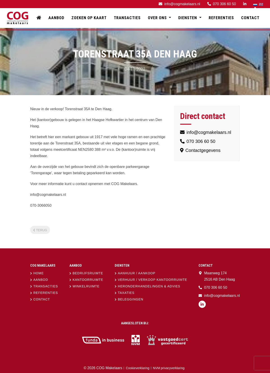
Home (38, 273)
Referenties (221, 18)
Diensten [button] (188, 18)
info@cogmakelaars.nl (205, 132)
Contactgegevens (200, 150)
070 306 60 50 (197, 141)
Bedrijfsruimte (88, 273)
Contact (250, 18)
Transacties (127, 18)
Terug (40, 230)
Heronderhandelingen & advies (149, 286)
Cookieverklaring (137, 368)
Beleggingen (130, 299)
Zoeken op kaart (89, 18)
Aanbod (56, 18)
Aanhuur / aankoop (136, 273)
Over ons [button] (158, 18)
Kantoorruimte (88, 279)
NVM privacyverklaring (169, 368)
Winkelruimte (86, 286)
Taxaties (126, 293)
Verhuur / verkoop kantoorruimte (152, 279)
